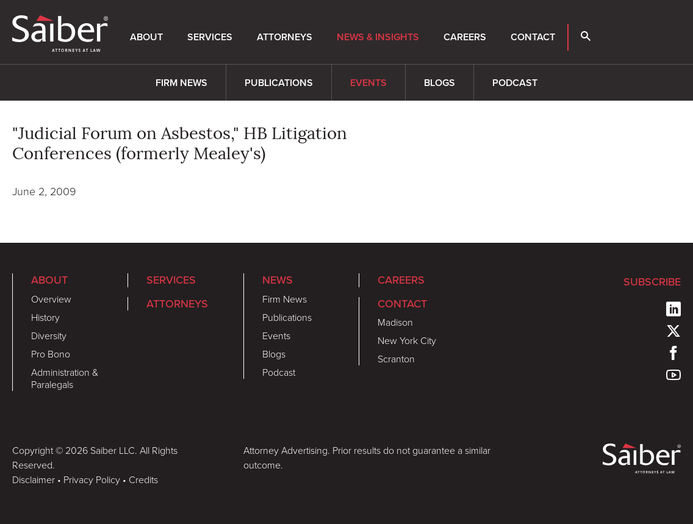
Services (209, 37)
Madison (395, 322)
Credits (143, 480)
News (277, 279)
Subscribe (652, 281)
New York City (407, 341)
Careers (464, 37)
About (146, 37)
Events (368, 83)
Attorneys (284, 37)
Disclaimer (33, 480)
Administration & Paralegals (64, 378)
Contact (533, 37)
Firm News (181, 83)
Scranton (396, 359)
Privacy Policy (91, 480)
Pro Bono (50, 354)
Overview (51, 299)
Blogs (439, 83)
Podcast (514, 83)
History (45, 317)
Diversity (48, 336)
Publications (279, 83)
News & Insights (378, 37)
